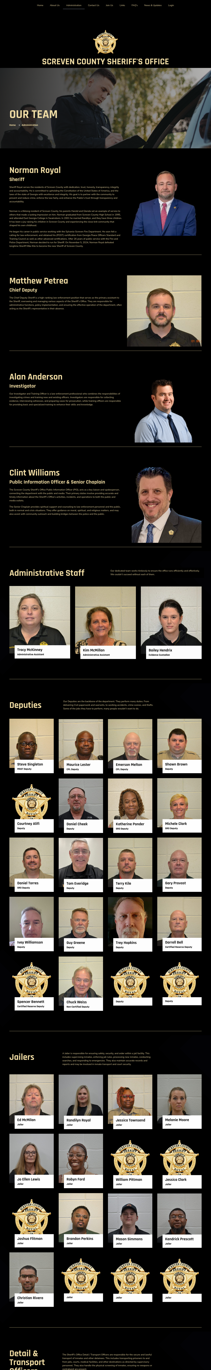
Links (122, 5)
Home (40, 5)
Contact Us (93, 5)
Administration (74, 5)
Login (171, 5)
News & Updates (153, 5)
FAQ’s (135, 5)
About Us (54, 5)
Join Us (109, 5)
